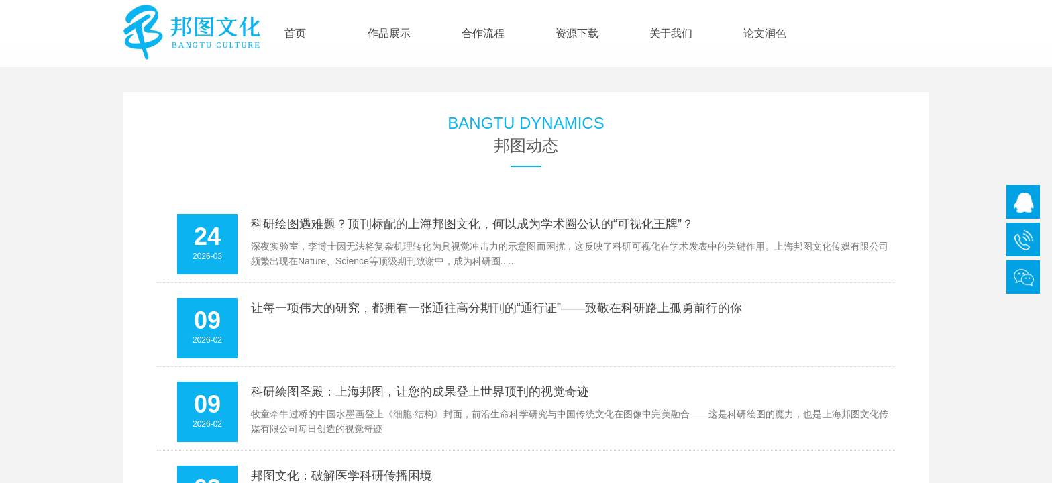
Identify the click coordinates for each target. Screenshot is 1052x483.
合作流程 (483, 33)
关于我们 (670, 33)
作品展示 (389, 33)
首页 (295, 33)
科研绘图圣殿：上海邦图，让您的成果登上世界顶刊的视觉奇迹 (420, 391)
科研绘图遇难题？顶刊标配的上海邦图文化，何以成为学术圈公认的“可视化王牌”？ (472, 224)
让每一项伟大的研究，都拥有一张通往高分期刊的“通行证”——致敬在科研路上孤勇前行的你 (496, 308)
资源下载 (577, 33)
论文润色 (764, 33)
